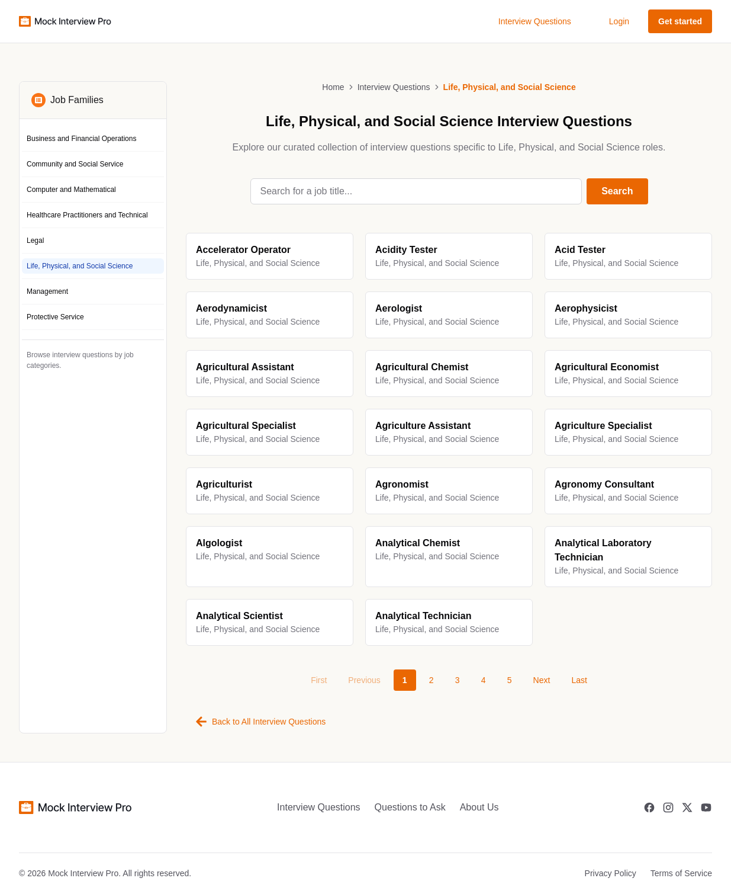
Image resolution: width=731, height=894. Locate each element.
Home (333, 87)
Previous (364, 680)
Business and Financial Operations (81, 138)
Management (47, 291)
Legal (35, 240)
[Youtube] (706, 807)
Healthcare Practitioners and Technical (87, 215)
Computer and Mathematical (71, 189)
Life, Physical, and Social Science (80, 266)
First (319, 680)
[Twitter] (687, 807)
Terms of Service (681, 873)
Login (619, 21)
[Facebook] (649, 807)
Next (541, 680)
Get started (680, 21)
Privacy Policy (610, 873)
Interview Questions (534, 21)
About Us (479, 807)
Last (579, 680)
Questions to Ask (410, 807)
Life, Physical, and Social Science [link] (509, 87)
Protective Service (55, 317)
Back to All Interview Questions (260, 722)
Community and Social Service (75, 164)
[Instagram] (668, 807)
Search (617, 191)
